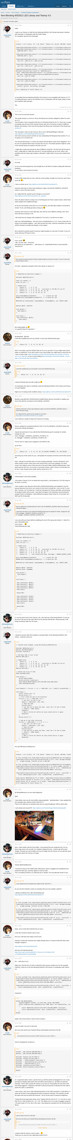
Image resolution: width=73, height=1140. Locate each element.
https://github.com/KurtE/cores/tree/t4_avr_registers (30, 196)
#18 (70, 877)
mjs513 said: (19, 366)
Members (31, 6)
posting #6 (18, 128)
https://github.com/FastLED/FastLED (26, 946)
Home (4, 6)
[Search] (70, 6)
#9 (70, 396)
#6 (70, 253)
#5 (70, 237)
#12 (70, 500)
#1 (70, 25)
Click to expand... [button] (43, 1127)
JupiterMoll (5, 18)
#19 (70, 925)
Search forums (12, 9)
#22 (70, 1076)
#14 (70, 632)
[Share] (68, 25)
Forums (11, 6)
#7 (70, 333)
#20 (70, 958)
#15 (70, 789)
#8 (70, 362)
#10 (70, 423)
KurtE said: (19, 256)
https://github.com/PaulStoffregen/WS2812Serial (29, 134)
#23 (70, 1109)
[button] (25, 6)
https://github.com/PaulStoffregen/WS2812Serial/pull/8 (49, 808)
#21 (70, 1023)
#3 (70, 159)
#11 (70, 473)
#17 (70, 861)
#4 (70, 175)
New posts (4, 9)
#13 (70, 614)
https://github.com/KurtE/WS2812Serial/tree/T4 (43, 184)
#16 (70, 844)
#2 (70, 111)
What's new (20, 6)
